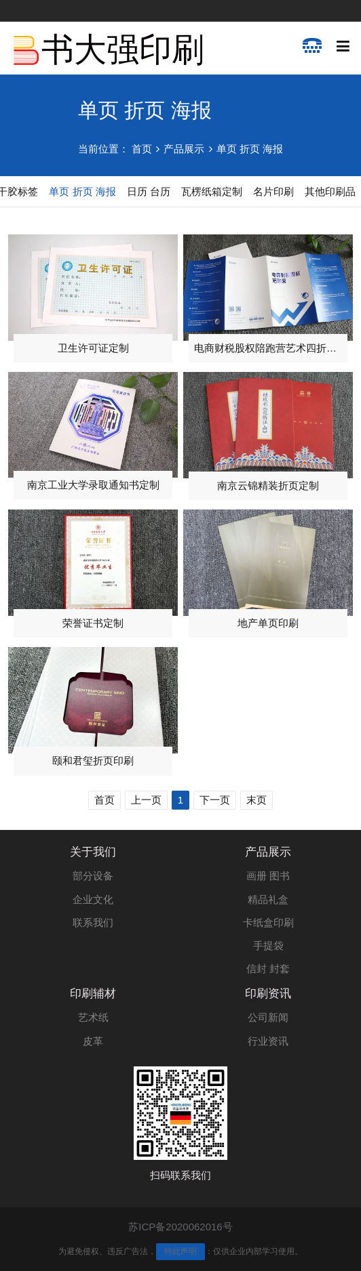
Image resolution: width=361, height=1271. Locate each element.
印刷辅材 (93, 993)
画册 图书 (268, 875)
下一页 (215, 800)
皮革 (93, 1041)
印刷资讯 (268, 993)
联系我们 (93, 922)
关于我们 (93, 852)
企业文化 (93, 899)
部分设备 (93, 875)
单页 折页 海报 (249, 148)
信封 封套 (268, 968)
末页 (256, 800)
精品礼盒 (268, 899)
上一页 (146, 800)
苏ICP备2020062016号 (180, 1226)
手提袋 (268, 945)
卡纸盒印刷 (268, 922)
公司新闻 (268, 1017)
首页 (142, 148)
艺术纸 (93, 1017)
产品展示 (184, 148)
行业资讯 (268, 1041)
